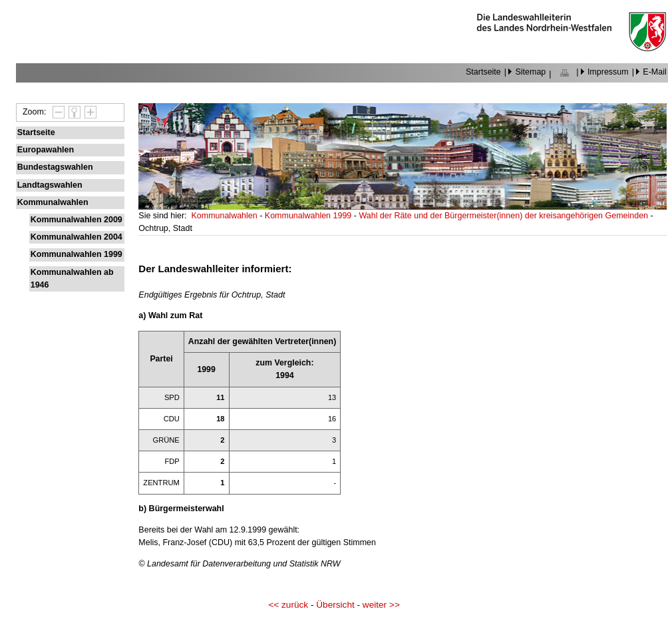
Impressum (608, 72)
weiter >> (381, 605)
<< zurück (288, 605)
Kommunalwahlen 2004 (76, 237)
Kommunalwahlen (52, 202)
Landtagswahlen (50, 185)
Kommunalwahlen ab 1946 (72, 279)
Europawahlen (45, 149)
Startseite (483, 72)
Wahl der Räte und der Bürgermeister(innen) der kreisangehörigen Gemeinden (504, 215)
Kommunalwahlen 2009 (76, 219)
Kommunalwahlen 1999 (76, 254)
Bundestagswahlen (55, 167)
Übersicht (335, 605)
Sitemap (530, 72)
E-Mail (654, 72)
